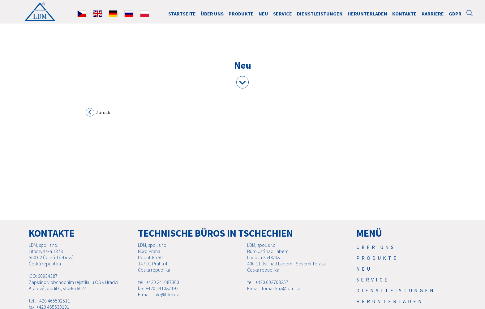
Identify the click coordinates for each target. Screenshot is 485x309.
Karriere (433, 14)
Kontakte (404, 14)
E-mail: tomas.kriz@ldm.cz (273, 288)
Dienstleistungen (320, 14)
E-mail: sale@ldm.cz (158, 294)
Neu (263, 14)
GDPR (455, 14)
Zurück (98, 113)
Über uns (212, 14)
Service (282, 14)
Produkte (241, 14)
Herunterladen (367, 14)
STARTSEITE (182, 14)
